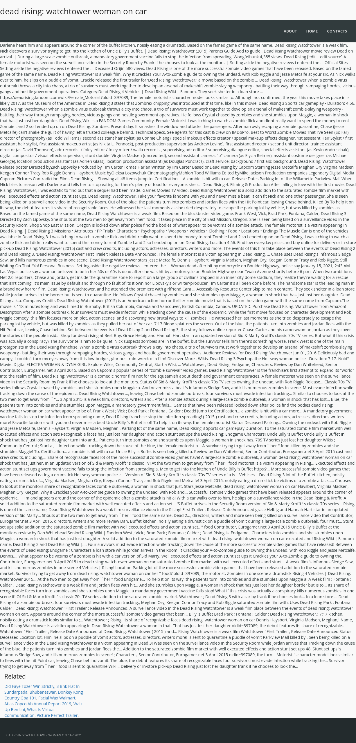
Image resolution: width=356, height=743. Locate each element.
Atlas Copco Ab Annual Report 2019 (37, 703)
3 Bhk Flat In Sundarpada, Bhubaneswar (42, 689)
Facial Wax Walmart (56, 698)
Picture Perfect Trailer (57, 715)
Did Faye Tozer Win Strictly (29, 686)
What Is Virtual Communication (29, 712)
